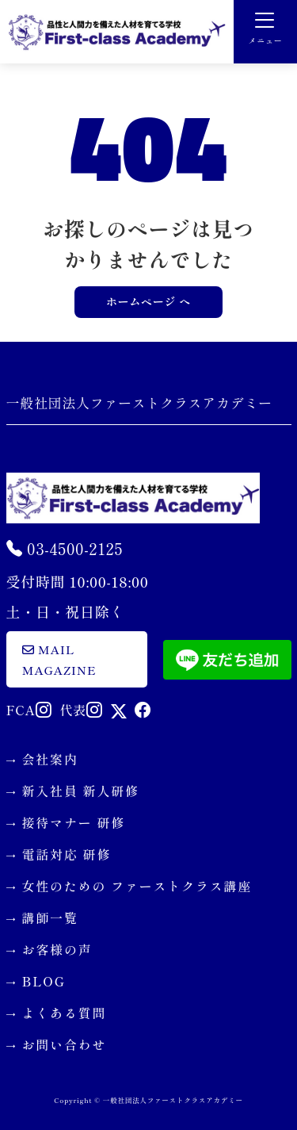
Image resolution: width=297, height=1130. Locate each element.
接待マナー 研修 (74, 822)
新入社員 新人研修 (80, 790)
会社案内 (50, 758)
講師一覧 (50, 917)
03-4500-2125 (65, 548)
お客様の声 (57, 949)
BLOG (44, 980)
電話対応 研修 (67, 854)
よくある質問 (64, 1012)
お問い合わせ (64, 1044)
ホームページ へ (148, 301)
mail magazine (59, 659)
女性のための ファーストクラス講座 (137, 885)
